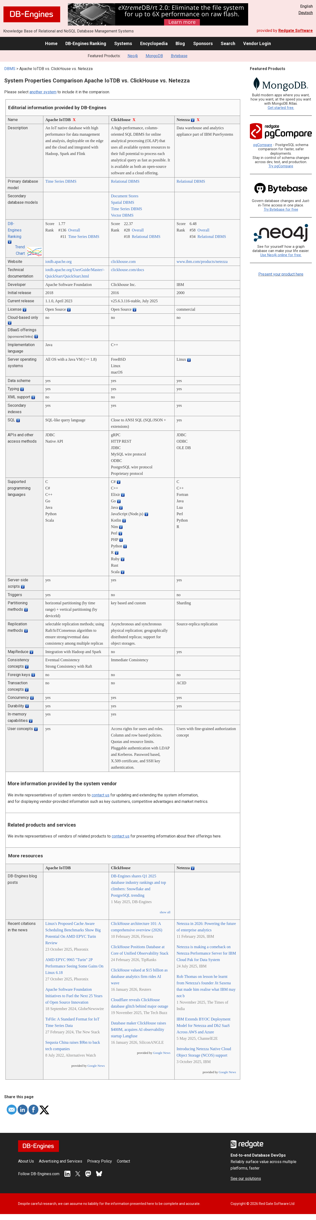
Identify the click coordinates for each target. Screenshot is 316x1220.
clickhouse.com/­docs (127, 270)
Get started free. (281, 108)
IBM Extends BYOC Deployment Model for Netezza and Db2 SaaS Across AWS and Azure (203, 1025)
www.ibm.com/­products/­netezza (202, 261)
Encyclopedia (154, 43)
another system (42, 92)
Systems (123, 43)
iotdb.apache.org (58, 261)
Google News (96, 1066)
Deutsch (305, 12)
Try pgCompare (280, 166)
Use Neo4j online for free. (281, 255)
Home (51, 43)
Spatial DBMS (122, 202)
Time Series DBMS (61, 181)
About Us (26, 1161)
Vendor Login (257, 43)
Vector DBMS (122, 215)
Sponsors (203, 43)
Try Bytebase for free (281, 209)
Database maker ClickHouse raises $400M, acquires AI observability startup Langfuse (138, 1029)
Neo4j (133, 55)
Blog (180, 43)
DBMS (9, 68)
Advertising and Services (60, 1161)
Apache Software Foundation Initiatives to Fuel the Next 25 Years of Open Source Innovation (74, 995)
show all (165, 912)
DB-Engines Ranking (85, 43)
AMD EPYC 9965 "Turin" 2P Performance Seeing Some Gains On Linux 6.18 (74, 966)
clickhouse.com (123, 261)
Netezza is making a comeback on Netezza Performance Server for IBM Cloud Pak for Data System (206, 953)
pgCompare (262, 145)
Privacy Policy (99, 1161)
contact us (100, 795)
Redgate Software (295, 30)
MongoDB (154, 55)
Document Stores (124, 196)
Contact (123, 1161)
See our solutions (246, 1178)
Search (228, 43)
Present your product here (280, 274)
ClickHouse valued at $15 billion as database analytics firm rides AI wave (139, 976)
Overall (74, 230)
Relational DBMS (125, 181)
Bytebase (179, 55)
